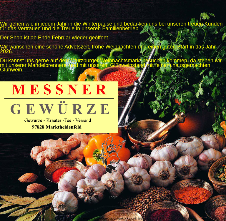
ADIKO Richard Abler (130, 218)
